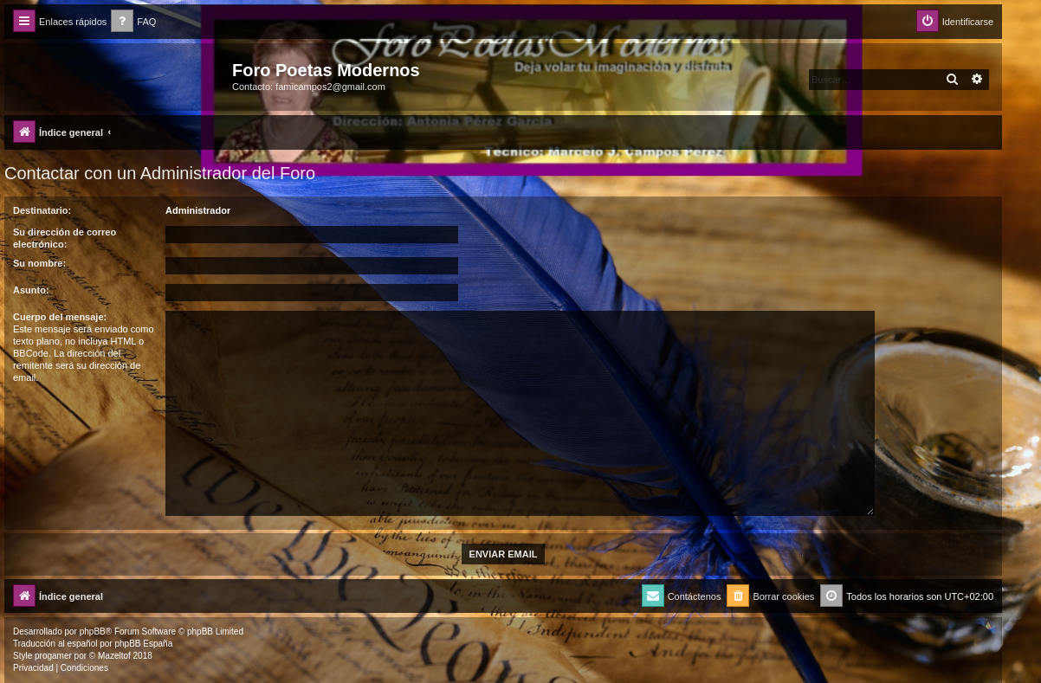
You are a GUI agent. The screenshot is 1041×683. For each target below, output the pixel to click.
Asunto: (31, 290)
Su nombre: (39, 263)
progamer (53, 655)
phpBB (93, 631)
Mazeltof (114, 655)
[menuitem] (133, 22)
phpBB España (143, 643)
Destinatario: (42, 210)
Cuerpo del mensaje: (60, 317)
